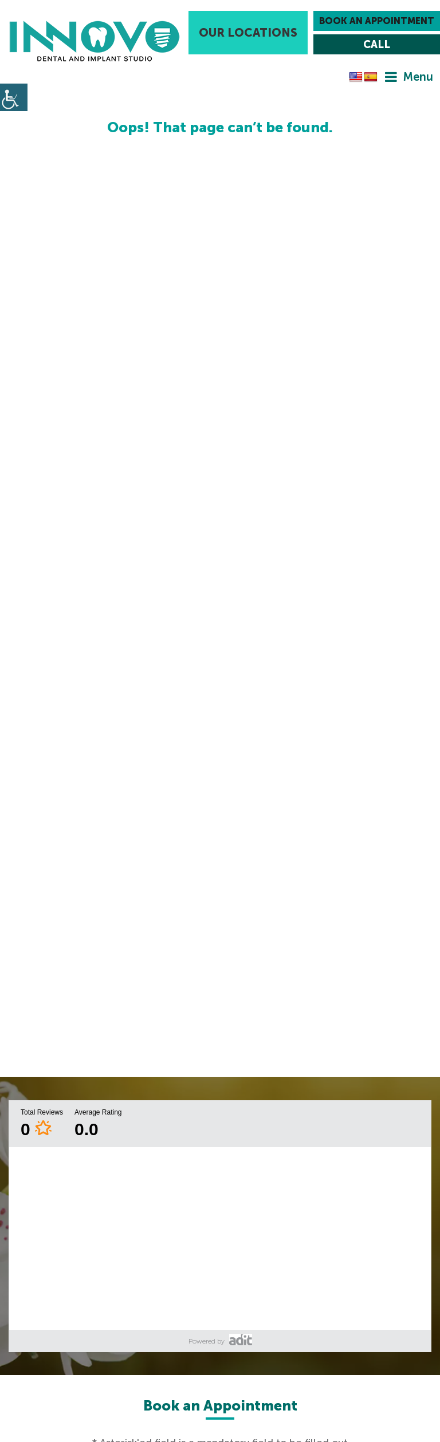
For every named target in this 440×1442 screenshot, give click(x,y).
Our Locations (248, 32)
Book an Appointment (376, 20)
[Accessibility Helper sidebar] (14, 97)
